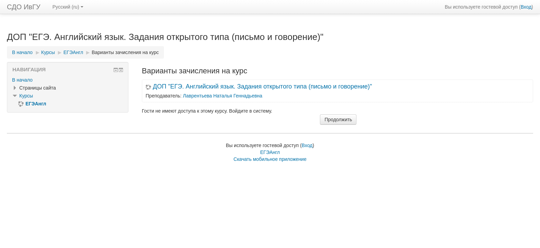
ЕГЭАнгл (270, 152)
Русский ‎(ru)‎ (67, 7)
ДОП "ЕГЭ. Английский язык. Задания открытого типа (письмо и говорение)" (262, 86)
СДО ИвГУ (23, 7)
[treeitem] (67, 79)
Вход (526, 7)
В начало (22, 80)
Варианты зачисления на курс (125, 52)
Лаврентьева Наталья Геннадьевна (222, 96)
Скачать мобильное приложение (270, 159)
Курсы (26, 96)
